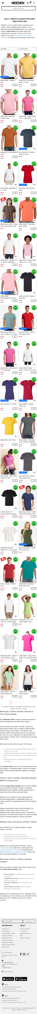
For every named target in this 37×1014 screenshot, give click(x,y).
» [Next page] (26, 702)
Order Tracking (8, 971)
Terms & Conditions (25, 938)
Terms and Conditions (16, 1008)
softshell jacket (5, 848)
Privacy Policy (6, 1008)
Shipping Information (25, 933)
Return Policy (5, 947)
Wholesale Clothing (7, 935)
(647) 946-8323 (8, 952)
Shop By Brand (6, 931)
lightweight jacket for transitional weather (13, 852)
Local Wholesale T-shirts (8, 933)
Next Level (7, 751)
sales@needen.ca (6, 967)
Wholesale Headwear (7, 940)
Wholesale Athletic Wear (8, 944)
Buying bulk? (5, 929)
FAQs (21, 935)
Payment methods (25, 929)
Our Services (23, 931)
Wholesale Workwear (7, 942)
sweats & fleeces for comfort (9, 850)
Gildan (24, 749)
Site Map (24, 1008)
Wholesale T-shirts (7, 938)
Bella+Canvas (31, 749)
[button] (27, 3)
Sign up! (29, 921)
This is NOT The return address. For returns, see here (14, 991)
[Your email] (12, 921)
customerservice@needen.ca (9, 964)
